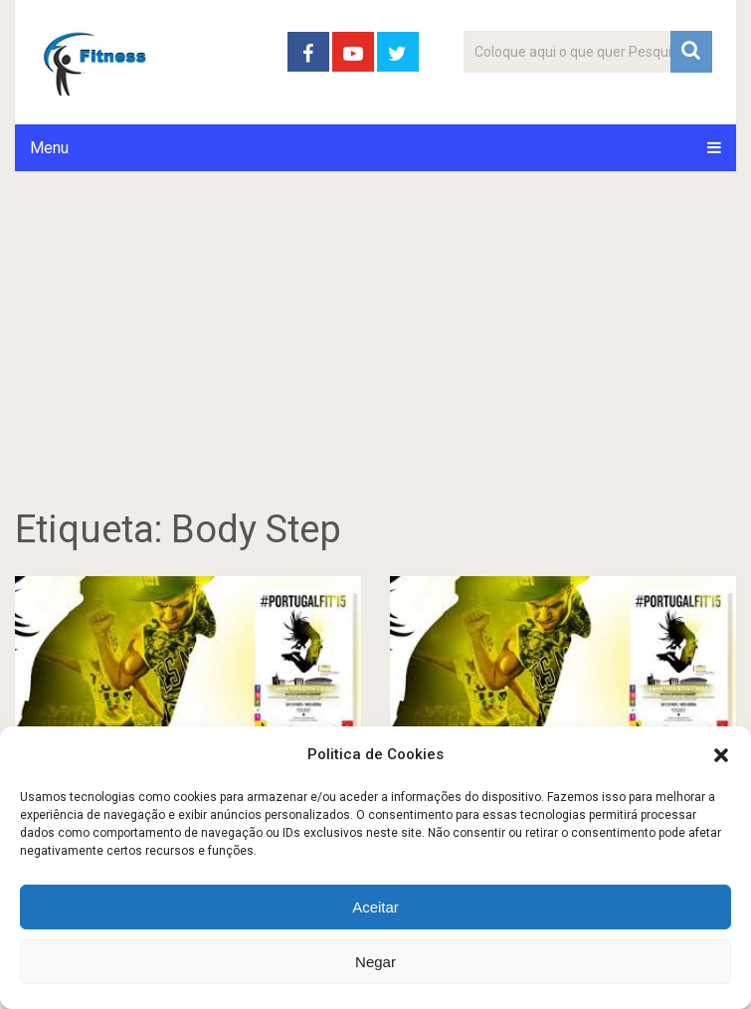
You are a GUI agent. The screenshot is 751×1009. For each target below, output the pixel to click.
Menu (49, 147)
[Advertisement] (375, 360)
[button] (721, 755)
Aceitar (375, 907)
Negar (375, 961)
